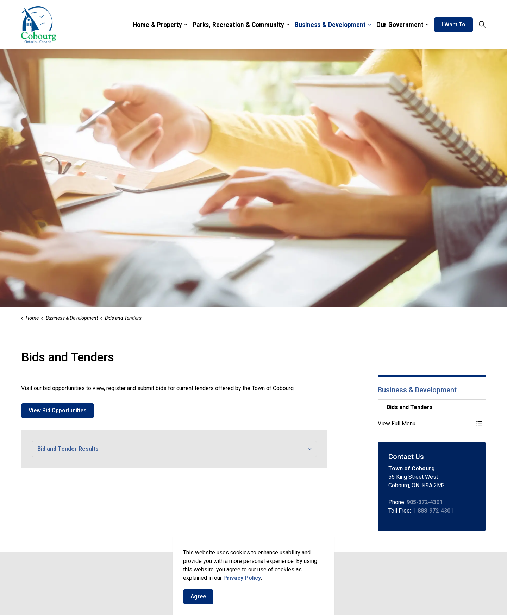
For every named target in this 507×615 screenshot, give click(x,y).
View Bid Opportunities (57, 411)
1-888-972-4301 (432, 510)
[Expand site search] (482, 24)
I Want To (453, 25)
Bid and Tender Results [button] (68, 448)
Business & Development (330, 24)
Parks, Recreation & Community (238, 24)
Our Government (400, 24)
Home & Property (157, 24)
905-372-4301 (425, 502)
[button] (425, 423)
